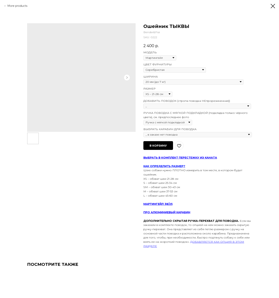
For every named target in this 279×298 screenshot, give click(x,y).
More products (17, 6)
